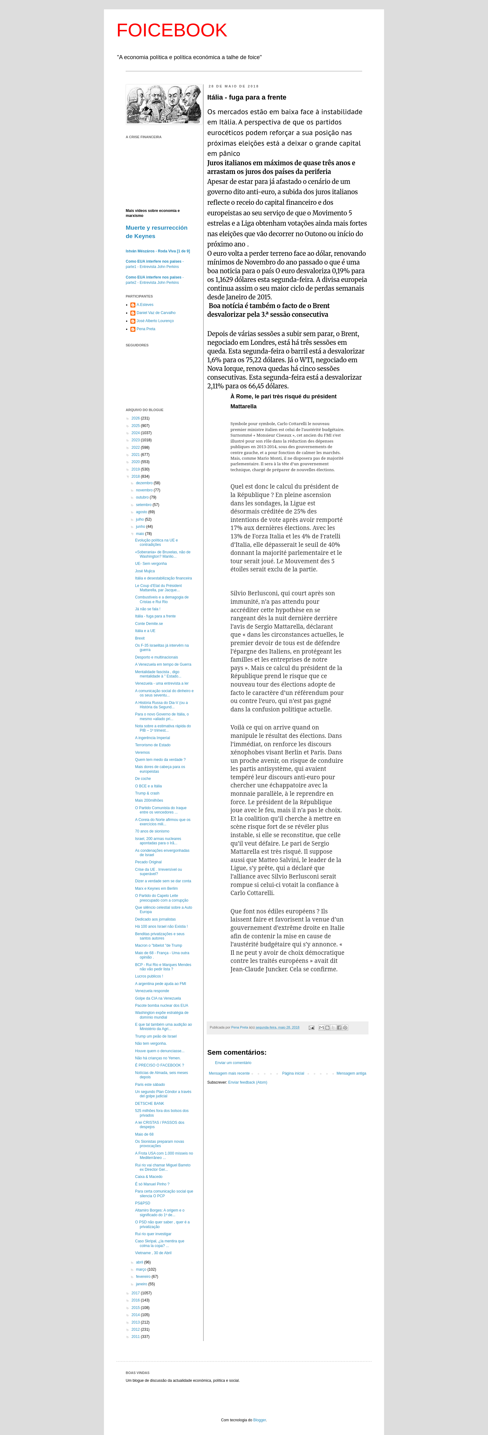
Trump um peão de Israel (156, 1036)
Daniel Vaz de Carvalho (156, 313)
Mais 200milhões (149, 800)
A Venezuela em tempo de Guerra (163, 664)
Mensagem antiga (351, 1073)
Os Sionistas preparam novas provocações (159, 1143)
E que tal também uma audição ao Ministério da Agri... (163, 1026)
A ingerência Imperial (152, 738)
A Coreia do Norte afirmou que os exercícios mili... (162, 822)
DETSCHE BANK (149, 1103)
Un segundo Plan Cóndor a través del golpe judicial (163, 1094)
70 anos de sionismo (152, 831)
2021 (136, 455)
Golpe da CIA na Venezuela (158, 998)
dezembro (145, 483)
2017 (136, 1293)
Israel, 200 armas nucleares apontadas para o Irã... (158, 841)
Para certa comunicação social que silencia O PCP (164, 1193)
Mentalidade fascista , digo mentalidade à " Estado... (158, 674)
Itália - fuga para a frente (155, 616)
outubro (143, 497)
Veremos (142, 752)
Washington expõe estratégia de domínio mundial (162, 1015)
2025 (136, 426)
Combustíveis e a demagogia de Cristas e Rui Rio (162, 599)
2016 (136, 1300)
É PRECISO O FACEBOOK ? (159, 1065)
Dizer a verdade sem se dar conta (163, 881)
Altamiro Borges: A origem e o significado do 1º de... (160, 1212)
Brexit (140, 638)
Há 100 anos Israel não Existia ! (161, 926)
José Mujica (145, 571)
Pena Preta (146, 329)
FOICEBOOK (172, 30)
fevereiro (144, 1276)
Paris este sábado (150, 1084)
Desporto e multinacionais (156, 657)
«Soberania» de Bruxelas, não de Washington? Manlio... (162, 554)
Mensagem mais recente (229, 1073)
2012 (136, 1329)
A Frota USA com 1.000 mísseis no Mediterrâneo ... (164, 1155)
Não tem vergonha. (151, 1043)
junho (141, 526)
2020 (136, 462)
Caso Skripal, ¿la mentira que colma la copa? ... (159, 1243)
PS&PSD (142, 1203)
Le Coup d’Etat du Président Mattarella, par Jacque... (158, 588)
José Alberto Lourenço (155, 321)
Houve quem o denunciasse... (160, 1051)
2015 (136, 1308)
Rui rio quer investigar (153, 1234)
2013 (136, 1322)
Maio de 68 (144, 1134)
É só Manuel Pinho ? (152, 1184)
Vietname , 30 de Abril (153, 1253)
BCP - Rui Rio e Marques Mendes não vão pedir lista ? (163, 967)
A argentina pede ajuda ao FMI (160, 984)
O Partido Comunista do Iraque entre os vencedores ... (160, 810)
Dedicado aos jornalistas (155, 919)
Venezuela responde (152, 991)
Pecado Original (148, 862)
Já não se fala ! (147, 609)
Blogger (259, 1420)
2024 (136, 433)
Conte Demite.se (149, 623)
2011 (136, 1336)
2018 (136, 476)
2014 (136, 1315)
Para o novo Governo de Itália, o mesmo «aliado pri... (162, 716)
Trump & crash (147, 793)
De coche (143, 778)
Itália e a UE (145, 631)
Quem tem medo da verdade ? (160, 759)
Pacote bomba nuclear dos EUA (161, 1005)
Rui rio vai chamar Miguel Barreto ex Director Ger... (162, 1167)
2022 (136, 447)
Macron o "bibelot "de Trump (158, 945)
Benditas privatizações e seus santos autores (160, 936)
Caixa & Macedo (148, 1177)
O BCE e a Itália (148, 786)
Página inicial (293, 1073)
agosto (142, 512)
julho (140, 519)
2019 (136, 469)
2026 (136, 418)
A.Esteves (145, 304)
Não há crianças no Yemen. (158, 1058)
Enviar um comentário (233, 1063)
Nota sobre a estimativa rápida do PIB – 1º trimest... (163, 728)
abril (140, 1262)
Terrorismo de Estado (153, 745)
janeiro (142, 1284)
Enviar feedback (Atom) (247, 1082)
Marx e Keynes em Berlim (156, 888)
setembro (144, 505)
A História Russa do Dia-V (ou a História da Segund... (161, 705)
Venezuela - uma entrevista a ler (162, 683)
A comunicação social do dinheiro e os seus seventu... (164, 693)
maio (140, 534)
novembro (145, 490)
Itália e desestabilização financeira (163, 578)
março (142, 1269)
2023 (136, 440)
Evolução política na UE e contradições (156, 542)
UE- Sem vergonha (151, 563)
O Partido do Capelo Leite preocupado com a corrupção (161, 897)
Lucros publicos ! (149, 976)
